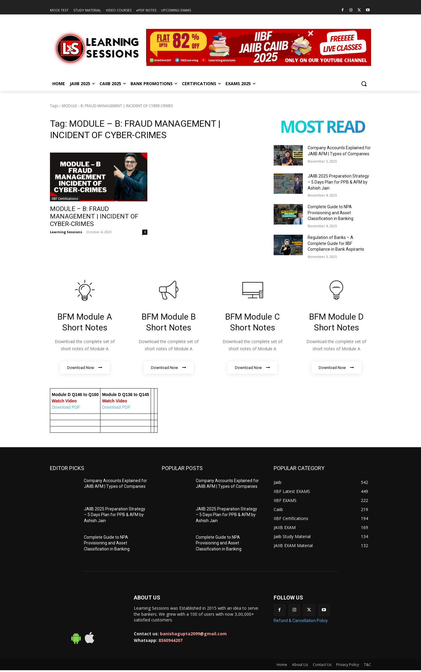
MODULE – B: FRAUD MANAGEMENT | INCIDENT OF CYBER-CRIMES (94, 216)
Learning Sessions (66, 232)
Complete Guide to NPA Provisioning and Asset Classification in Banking (330, 212)
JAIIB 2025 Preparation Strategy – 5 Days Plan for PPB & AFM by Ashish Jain (338, 182)
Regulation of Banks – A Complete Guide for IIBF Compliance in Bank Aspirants (336, 243)
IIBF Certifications (65, 199)
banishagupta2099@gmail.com (193, 634)
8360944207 (170, 640)
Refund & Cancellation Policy (301, 620)
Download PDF (66, 407)
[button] (364, 83)
